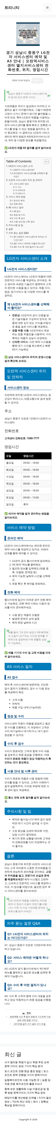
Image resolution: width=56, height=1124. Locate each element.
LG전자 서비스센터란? (24, 169)
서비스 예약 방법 (17, 196)
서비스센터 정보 (21, 183)
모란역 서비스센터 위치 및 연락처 (25, 179)
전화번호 (21, 190)
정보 (29, 1012)
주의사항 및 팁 (16, 225)
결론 (11, 229)
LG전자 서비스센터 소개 (21, 165)
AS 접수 (17, 211)
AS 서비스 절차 (16, 207)
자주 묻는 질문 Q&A (19, 232)
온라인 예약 (19, 200)
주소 (20, 187)
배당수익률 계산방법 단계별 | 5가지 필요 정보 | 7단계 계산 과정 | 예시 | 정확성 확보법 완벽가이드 (27, 1101)
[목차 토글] (45, 161)
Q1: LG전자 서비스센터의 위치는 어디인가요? (30, 238)
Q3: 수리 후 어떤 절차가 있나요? (29, 246)
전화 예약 (18, 203)
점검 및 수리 (19, 214)
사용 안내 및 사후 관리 (24, 221)
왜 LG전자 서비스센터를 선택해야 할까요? (30, 175)
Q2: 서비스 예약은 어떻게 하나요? (29, 243)
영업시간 (21, 193)
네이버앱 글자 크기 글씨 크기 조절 (30, 1023)
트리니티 (11, 7)
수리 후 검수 (19, 218)
